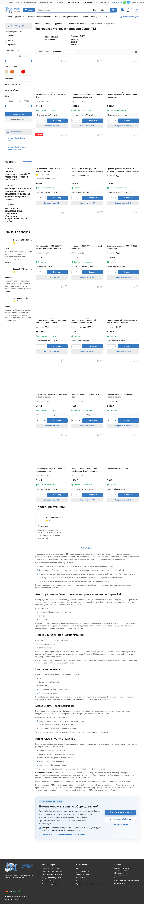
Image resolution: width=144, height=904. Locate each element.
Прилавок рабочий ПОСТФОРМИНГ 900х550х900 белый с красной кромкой (123, 170)
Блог (52, 2)
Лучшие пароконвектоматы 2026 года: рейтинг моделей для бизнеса (17, 175)
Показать (16, 114)
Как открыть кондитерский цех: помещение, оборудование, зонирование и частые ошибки (16, 214)
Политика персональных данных (16, 896)
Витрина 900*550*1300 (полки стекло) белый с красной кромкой (86, 96)
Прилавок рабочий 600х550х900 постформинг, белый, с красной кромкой (49, 247)
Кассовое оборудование (51, 881)
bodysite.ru (18, 899)
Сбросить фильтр (18, 119)
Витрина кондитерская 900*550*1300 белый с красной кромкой (51, 321)
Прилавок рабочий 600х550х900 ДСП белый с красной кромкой (122, 321)
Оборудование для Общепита (52, 875)
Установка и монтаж (28, 2)
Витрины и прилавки (76, 24)
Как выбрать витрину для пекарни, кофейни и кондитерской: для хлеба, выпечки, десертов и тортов (18, 193)
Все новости (27, 162)
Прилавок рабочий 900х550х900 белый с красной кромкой (51, 395)
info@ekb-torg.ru (120, 825)
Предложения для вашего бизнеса (89, 884)
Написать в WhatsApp (120, 812)
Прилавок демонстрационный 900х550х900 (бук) (48, 170)
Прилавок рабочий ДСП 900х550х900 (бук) (86, 395)
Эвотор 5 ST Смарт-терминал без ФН (28, 269)
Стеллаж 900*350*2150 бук (118, 469)
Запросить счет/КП (51, 126)
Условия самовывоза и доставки (69, 834)
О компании (80, 878)
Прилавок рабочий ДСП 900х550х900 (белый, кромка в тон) (50, 470)
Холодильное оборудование (39, 17)
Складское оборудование (92, 17)
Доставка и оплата (12, 2)
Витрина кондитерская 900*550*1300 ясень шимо (122, 247)
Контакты (59, 2)
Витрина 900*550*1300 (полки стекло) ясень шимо (86, 247)
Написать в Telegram (120, 819)
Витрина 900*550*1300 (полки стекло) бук (51, 96)
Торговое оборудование (14, 17)
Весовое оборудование (50, 884)
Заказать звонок (137, 2)
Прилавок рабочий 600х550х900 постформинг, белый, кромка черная (86, 470)
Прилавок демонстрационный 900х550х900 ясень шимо (83, 321)
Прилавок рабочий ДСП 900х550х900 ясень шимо (122, 96)
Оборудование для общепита (66, 17)
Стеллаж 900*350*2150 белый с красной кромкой (119, 395)
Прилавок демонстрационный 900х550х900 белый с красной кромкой (87, 170)
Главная (38, 24)
